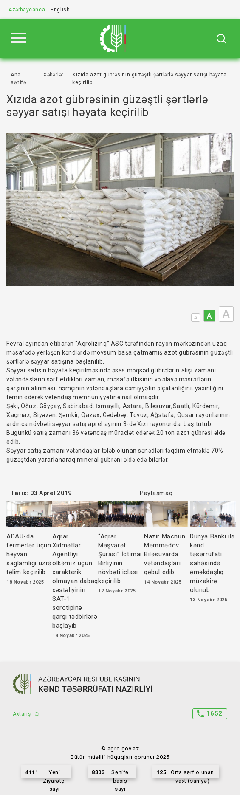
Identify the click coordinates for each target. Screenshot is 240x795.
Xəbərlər (53, 75)
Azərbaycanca (26, 10)
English (60, 10)
